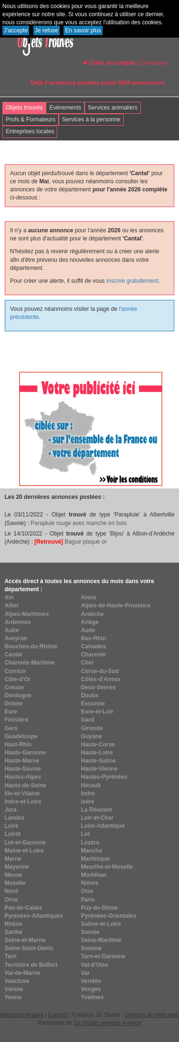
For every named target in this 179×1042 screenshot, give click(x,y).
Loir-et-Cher (97, 817)
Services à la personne (91, 119)
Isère (87, 801)
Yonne (12, 997)
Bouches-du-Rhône (30, 646)
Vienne (13, 989)
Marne (12, 858)
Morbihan (93, 875)
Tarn (10, 956)
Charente (93, 654)
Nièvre (89, 883)
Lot (85, 834)
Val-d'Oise (94, 965)
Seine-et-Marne (24, 940)
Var (85, 973)
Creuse (14, 687)
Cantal (13, 654)
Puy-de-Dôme (99, 907)
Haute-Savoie (22, 768)
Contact (57, 1015)
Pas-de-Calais (23, 907)
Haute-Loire (97, 752)
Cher (87, 662)
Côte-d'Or (17, 679)
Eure (10, 711)
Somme (91, 948)
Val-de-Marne (22, 973)
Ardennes (17, 622)
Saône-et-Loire (101, 924)
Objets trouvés (24, 107)
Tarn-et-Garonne (103, 956)
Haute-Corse (98, 744)
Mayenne (16, 866)
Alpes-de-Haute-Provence (115, 605)
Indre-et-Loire (22, 801)
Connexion (153, 63)
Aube (11, 630)
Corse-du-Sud (99, 671)
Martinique (95, 858)
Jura (10, 809)
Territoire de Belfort (30, 965)
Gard (87, 719)
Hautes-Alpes (22, 777)
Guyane (91, 736)
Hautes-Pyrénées (104, 777)
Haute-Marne (21, 760)
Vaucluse (16, 981)
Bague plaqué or (70, 541)
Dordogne (18, 695)
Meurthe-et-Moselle (107, 866)
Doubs (89, 695)
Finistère (16, 719)
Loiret (12, 834)
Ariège (89, 622)
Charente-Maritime (29, 662)
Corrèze (15, 671)
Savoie (90, 932)
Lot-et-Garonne (25, 842)
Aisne (88, 597)
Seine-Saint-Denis (28, 948)
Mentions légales (21, 1015)
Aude (88, 630)
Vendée (91, 981)
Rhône (13, 924)
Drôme (13, 703)
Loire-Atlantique (103, 826)
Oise (87, 891)
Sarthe (13, 932)
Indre (88, 793)
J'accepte (16, 30)
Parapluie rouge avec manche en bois (78, 523)
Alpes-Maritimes (26, 614)
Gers (10, 728)
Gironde (92, 728)
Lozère (90, 842)
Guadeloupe (20, 736)
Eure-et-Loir (97, 711)
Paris (88, 899)
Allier (11, 605)
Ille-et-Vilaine (22, 793)
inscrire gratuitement (132, 281)
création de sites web (152, 1015)
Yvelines (92, 997)
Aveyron (15, 638)
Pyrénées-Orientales (108, 916)
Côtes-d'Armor (101, 679)
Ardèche (92, 614)
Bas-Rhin (93, 638)
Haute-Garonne (25, 752)
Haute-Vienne (99, 768)
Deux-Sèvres (98, 687)
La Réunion (96, 809)
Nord (11, 891)
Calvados (93, 646)
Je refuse (46, 30)
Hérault (90, 785)
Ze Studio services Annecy (107, 1023)
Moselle (14, 883)
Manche (91, 850)
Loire (11, 826)
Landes (14, 817)
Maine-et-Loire (23, 850)
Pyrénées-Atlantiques (33, 916)
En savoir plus (83, 30)
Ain (8, 597)
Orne (11, 899)
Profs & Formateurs (30, 119)
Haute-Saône (98, 760)
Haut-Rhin (18, 744)
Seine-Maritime (101, 940)
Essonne (93, 703)
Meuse (13, 875)
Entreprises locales (30, 131)
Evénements (65, 107)
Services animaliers (112, 107)
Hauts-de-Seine (25, 785)
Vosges (91, 989)
